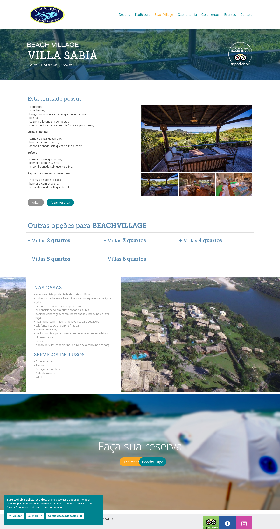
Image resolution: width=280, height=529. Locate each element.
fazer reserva (60, 202)
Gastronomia (187, 14)
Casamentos (210, 14)
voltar (36, 202)
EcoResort (142, 14)
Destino (124, 14)
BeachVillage (163, 14)
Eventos (230, 14)
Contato (246, 14)
